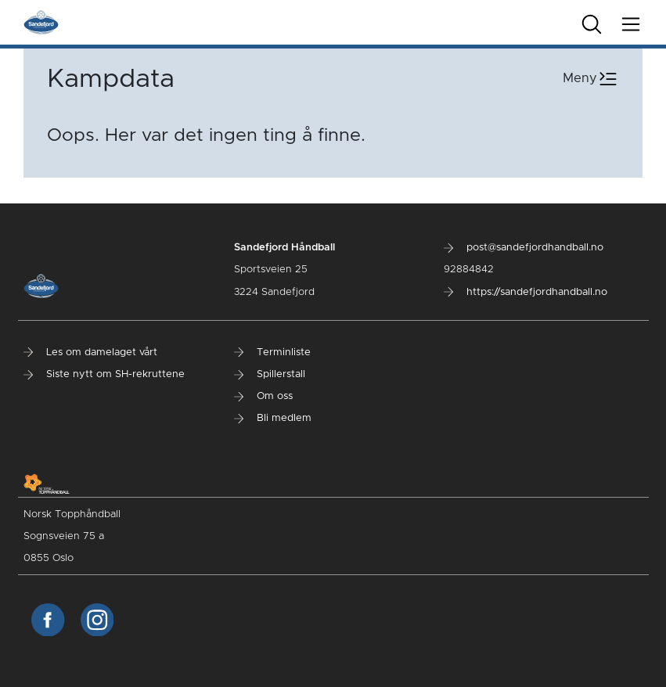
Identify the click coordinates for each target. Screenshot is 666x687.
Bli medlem (272, 418)
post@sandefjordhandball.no (523, 248)
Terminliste (272, 352)
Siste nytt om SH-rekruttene (104, 374)
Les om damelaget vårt (90, 352)
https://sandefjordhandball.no (525, 292)
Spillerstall (269, 374)
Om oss (263, 396)
